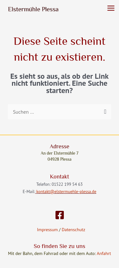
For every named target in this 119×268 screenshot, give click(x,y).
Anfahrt (104, 253)
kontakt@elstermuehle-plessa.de (66, 191)
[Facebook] (59, 215)
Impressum (47, 229)
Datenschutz (73, 229)
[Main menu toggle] (111, 8)
